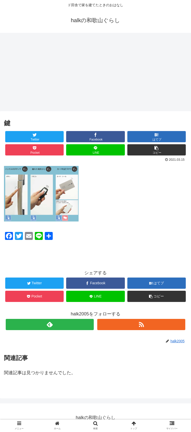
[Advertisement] (95, 74)
